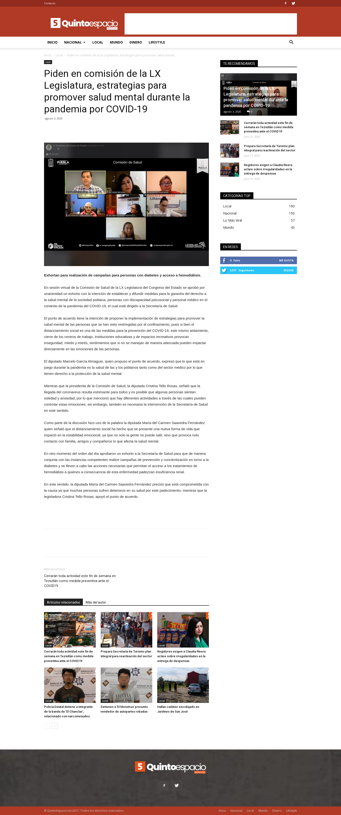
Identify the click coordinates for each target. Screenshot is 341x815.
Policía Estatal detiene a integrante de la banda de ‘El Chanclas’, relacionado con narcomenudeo (68, 711)
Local (97, 42)
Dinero (136, 42)
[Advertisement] (211, 24)
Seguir (288, 270)
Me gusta (286, 260)
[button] (291, 42)
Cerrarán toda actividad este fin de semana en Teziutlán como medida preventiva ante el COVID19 (80, 581)
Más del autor (96, 602)
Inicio (52, 42)
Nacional (74, 42)
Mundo (116, 42)
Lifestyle (157, 42)
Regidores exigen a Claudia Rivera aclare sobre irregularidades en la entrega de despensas (181, 656)
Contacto (49, 3)
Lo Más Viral (232, 220)
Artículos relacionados (63, 602)
